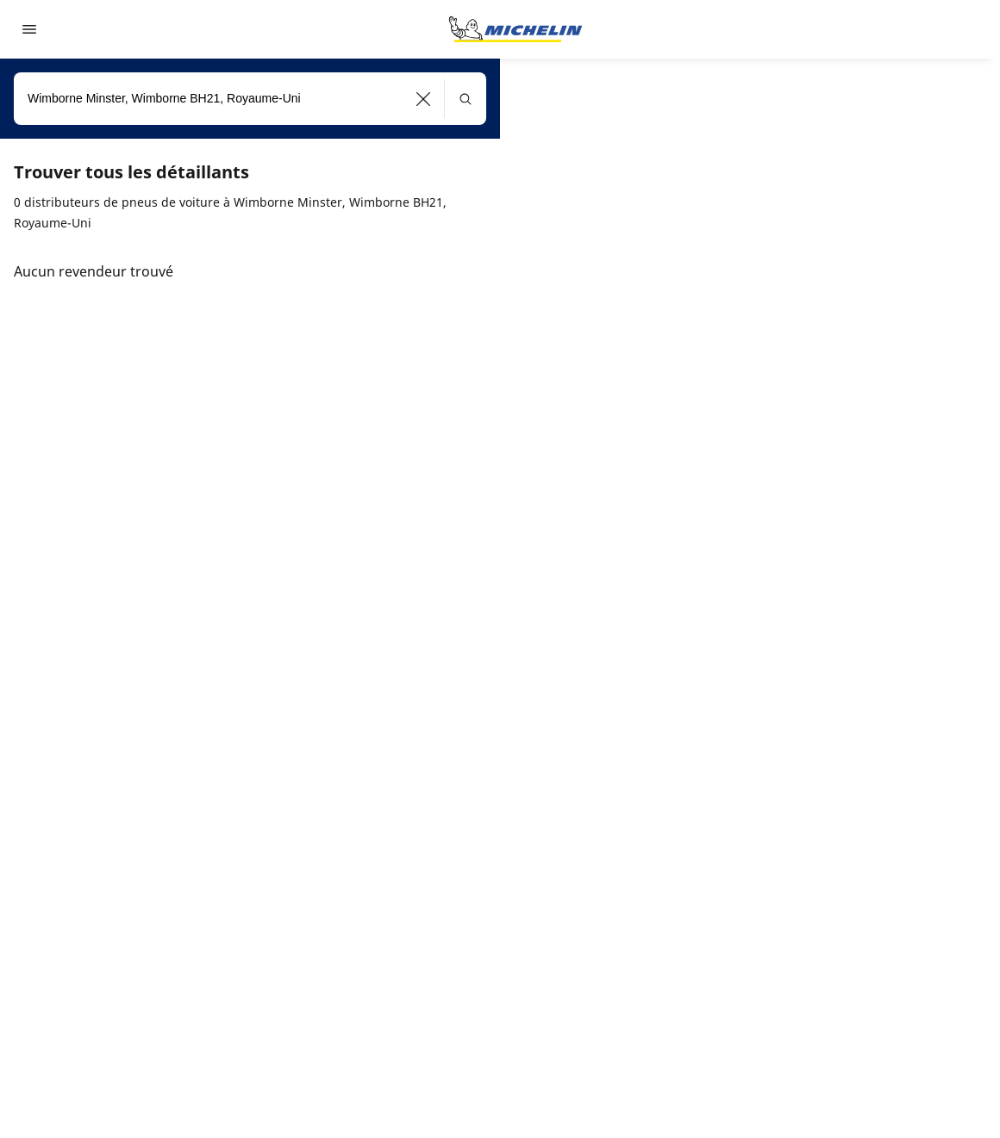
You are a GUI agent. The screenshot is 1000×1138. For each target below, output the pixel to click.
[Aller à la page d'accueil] (515, 29)
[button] (424, 98)
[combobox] (250, 98)
